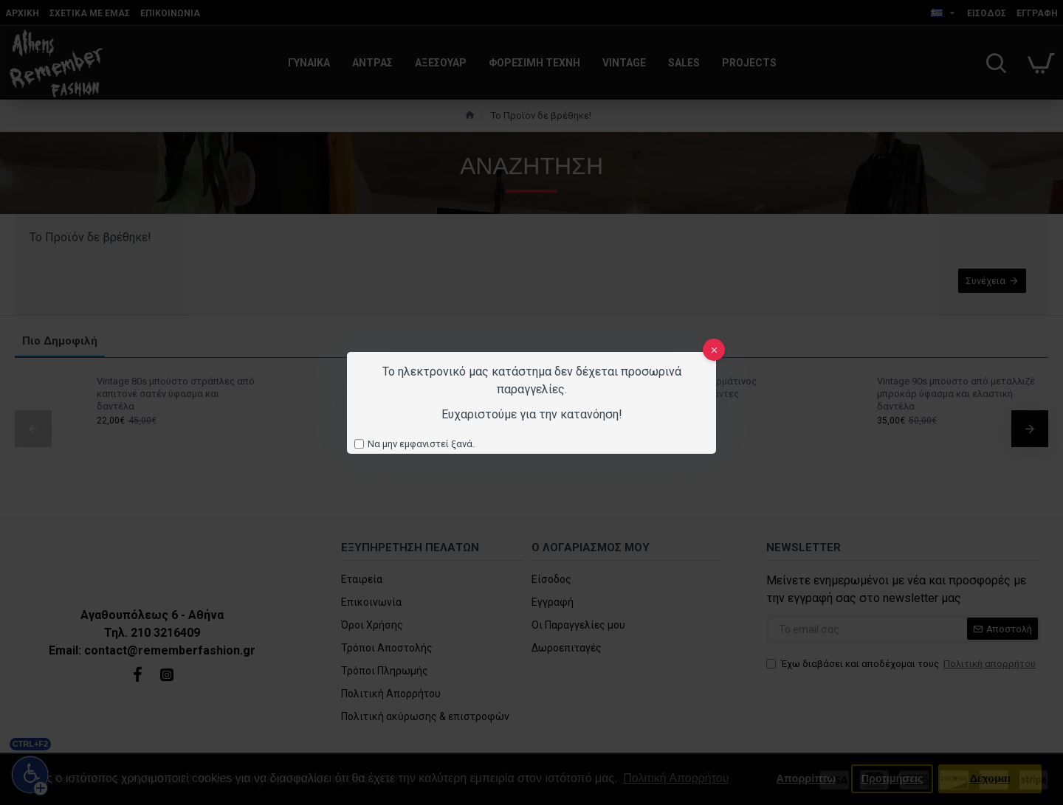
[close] (714, 350)
